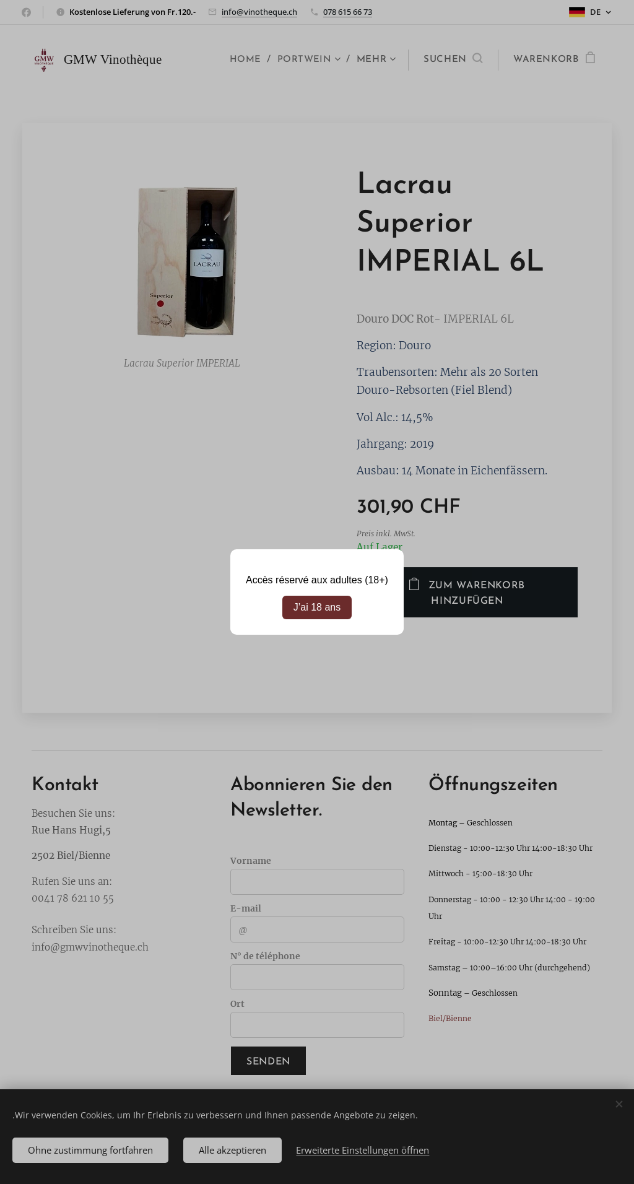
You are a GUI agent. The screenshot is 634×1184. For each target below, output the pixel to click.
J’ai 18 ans (317, 607)
